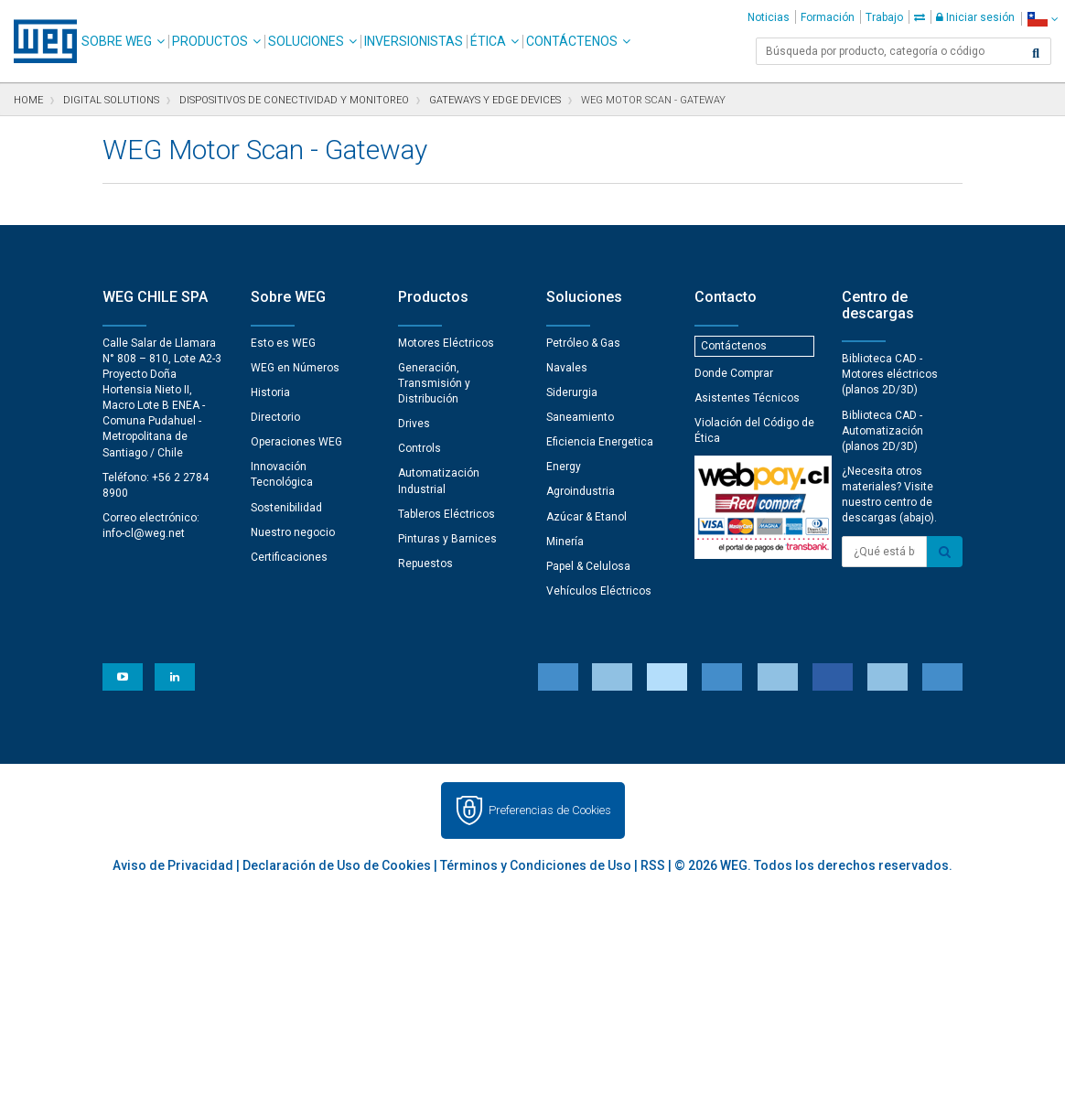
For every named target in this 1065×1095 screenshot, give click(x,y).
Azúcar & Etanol (586, 516)
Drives (414, 423)
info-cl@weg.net (143, 533)
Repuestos (425, 563)
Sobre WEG (116, 41)
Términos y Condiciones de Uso (535, 865)
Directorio (275, 417)
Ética (488, 41)
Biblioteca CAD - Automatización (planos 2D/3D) (882, 431)
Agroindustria (580, 491)
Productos (210, 41)
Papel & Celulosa (588, 566)
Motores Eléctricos (446, 343)
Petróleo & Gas (583, 343)
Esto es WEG (283, 343)
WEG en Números (295, 367)
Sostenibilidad (286, 507)
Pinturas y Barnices (447, 538)
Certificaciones (289, 557)
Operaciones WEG (296, 441)
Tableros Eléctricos (446, 514)
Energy (563, 466)
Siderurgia (571, 392)
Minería (565, 541)
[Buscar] (1035, 53)
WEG (39, 41)
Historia (270, 392)
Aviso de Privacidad (173, 865)
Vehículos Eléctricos (598, 591)
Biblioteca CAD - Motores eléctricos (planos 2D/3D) (890, 374)
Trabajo (884, 17)
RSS (652, 865)
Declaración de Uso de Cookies (336, 865)
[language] (1042, 19)
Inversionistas (413, 41)
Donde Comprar (733, 373)
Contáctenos (572, 41)
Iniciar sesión (975, 17)
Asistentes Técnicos (747, 398)
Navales (566, 367)
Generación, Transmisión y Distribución (434, 383)
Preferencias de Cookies (550, 810)
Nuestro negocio (293, 532)
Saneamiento (580, 417)
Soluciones (306, 41)
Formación (828, 17)
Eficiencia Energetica (599, 441)
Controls (419, 448)
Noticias (769, 17)
